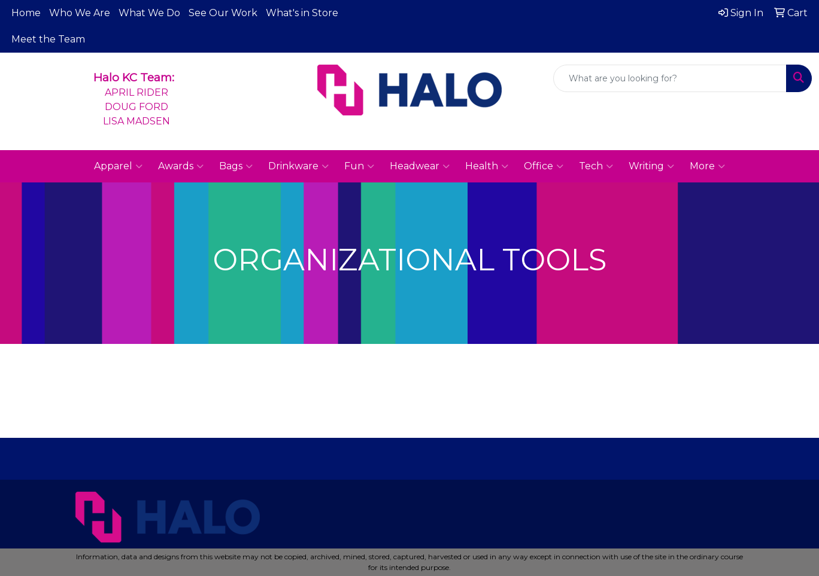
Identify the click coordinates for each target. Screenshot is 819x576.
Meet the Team (48, 39)
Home (26, 13)
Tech (596, 166)
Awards (181, 166)
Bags (236, 166)
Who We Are (79, 13)
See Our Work (223, 13)
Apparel (118, 166)
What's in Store (302, 13)
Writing (651, 166)
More (707, 166)
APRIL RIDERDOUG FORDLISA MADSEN (136, 107)
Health (486, 166)
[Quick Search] (670, 78)
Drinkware (298, 166)
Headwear (420, 166)
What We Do (149, 13)
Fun (359, 166)
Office (543, 166)
